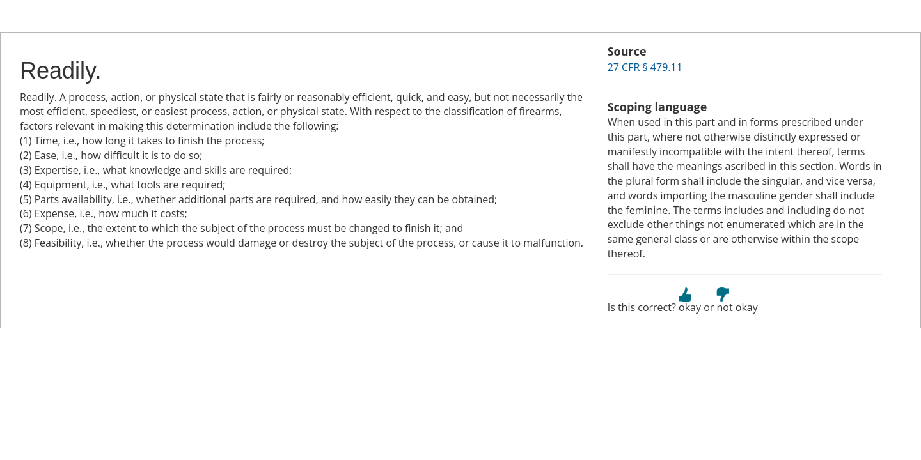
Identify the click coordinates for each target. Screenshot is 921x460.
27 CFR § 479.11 (645, 67)
